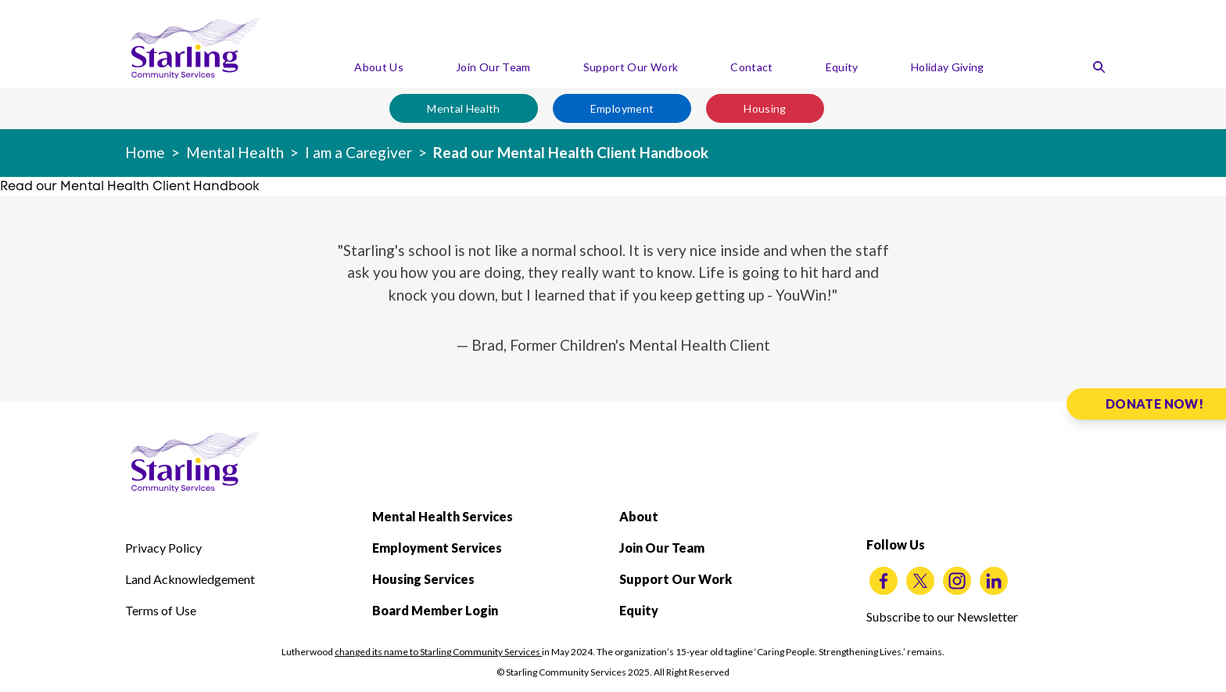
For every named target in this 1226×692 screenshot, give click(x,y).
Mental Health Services (442, 516)
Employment (622, 108)
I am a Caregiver (358, 152)
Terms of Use (160, 610)
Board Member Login (435, 610)
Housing (765, 108)
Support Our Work (631, 67)
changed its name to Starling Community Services (438, 652)
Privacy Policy (163, 547)
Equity (842, 67)
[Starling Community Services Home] (195, 49)
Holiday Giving (947, 67)
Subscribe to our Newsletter (942, 616)
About (638, 516)
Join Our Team (493, 67)
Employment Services (437, 547)
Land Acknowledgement (190, 578)
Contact (751, 67)
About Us (378, 67)
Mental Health (463, 108)
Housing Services (423, 578)
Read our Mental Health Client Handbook (570, 152)
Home (145, 152)
